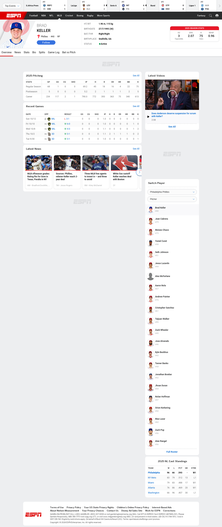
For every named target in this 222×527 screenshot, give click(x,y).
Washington (153, 493)
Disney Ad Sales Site (131, 510)
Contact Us (112, 510)
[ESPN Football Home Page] (33, 16)
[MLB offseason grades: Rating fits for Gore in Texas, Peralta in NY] (38, 172)
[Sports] (11, 6)
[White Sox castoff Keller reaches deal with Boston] (124, 172)
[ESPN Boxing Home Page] (80, 16)
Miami (151, 482)
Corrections (169, 510)
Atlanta (151, 487)
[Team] (172, 192)
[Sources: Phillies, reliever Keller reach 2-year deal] (67, 172)
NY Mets (152, 477)
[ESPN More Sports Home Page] (103, 16)
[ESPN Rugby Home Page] (90, 16)
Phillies (44, 36)
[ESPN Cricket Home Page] (69, 16)
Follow (46, 42)
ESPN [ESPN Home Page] (13, 16)
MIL (53, 119)
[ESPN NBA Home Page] (43, 16)
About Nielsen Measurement (64, 510)
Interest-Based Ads (162, 507)
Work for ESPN (152, 510)
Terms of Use (57, 507)
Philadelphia (154, 472)
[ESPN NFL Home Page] (51, 16)
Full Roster (172, 452)
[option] (38, 172)
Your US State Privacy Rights (99, 507)
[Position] (172, 199)
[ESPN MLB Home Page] (59, 16)
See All (172, 126)
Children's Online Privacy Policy (133, 507)
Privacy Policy (74, 507)
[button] (210, 15)
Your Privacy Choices (93, 510)
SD (53, 134)
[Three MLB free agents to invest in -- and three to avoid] (95, 172)
